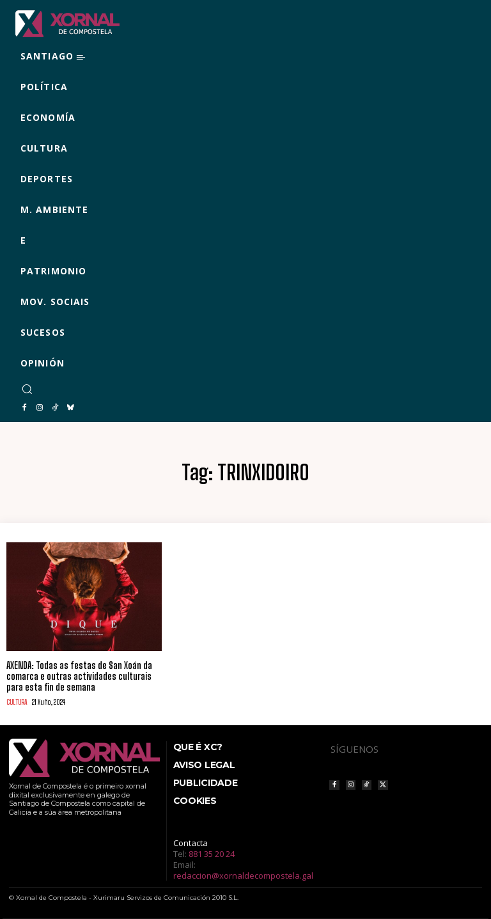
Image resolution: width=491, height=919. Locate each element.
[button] (26, 388)
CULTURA (16, 702)
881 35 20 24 (212, 853)
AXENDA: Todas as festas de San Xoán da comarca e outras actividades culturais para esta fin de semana (79, 676)
